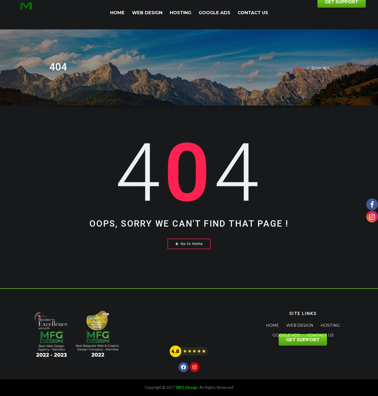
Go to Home (189, 243)
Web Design (147, 12)
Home (117, 12)
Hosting (180, 12)
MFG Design (186, 387)
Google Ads (214, 12)
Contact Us (253, 12)
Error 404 (320, 72)
